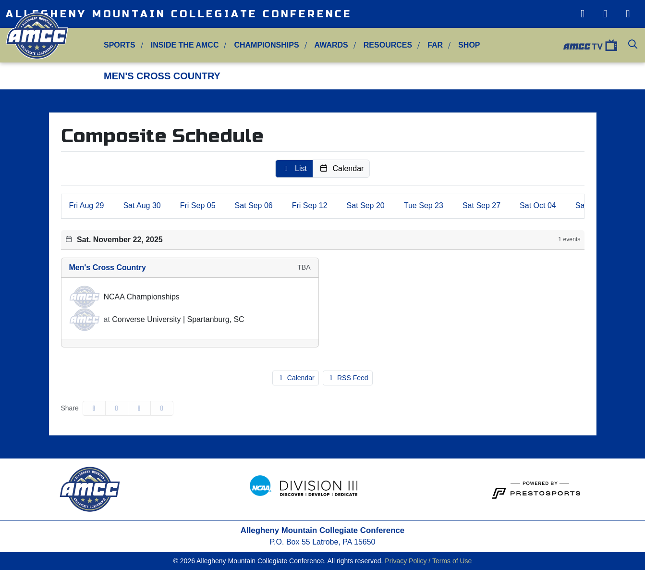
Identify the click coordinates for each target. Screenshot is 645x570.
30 (141, 205)
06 (254, 205)
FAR (435, 45)
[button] (119, 45)
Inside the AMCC (185, 45)
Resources (388, 45)
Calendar (295, 378)
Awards (331, 45)
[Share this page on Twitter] (116, 408)
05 (198, 205)
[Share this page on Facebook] (94, 408)
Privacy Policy (405, 561)
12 (310, 205)
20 (366, 205)
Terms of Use (452, 561)
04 (538, 205)
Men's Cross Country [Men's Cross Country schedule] (107, 267)
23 (423, 205)
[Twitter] (605, 14)
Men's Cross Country (162, 76)
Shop (469, 45)
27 (481, 205)
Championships (266, 45)
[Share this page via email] (139, 408)
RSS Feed (347, 378)
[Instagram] (582, 14)
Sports (119, 45)
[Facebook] (628, 14)
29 (86, 205)
